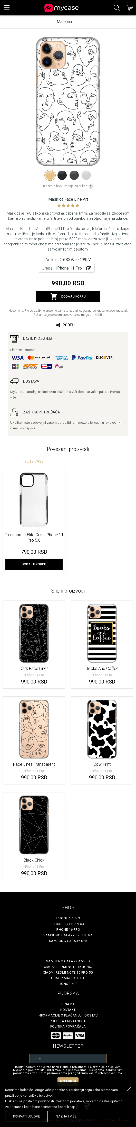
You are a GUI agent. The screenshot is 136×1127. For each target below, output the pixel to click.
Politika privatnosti (68, 1021)
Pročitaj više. (27, 428)
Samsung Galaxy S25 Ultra (68, 935)
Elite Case (34, 461)
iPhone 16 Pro (68, 929)
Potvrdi (68, 1081)
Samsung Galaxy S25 (68, 941)
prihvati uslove (26, 1116)
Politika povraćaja (68, 1026)
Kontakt (68, 1010)
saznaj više (66, 1116)
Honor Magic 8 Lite (68, 978)
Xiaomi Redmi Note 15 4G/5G (68, 967)
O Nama (68, 1004)
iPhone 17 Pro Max (68, 924)
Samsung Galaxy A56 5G (68, 961)
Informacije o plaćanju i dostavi (68, 1015)
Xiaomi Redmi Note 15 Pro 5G (68, 972)
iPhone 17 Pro (68, 918)
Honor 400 (68, 984)
